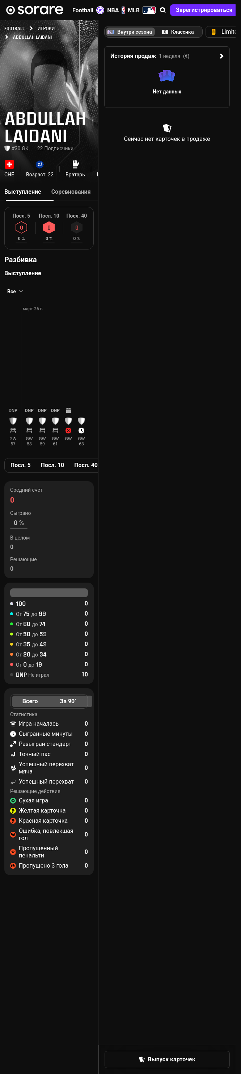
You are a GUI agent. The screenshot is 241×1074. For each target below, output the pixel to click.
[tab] (178, 32)
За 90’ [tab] (68, 701)
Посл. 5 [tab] (20, 465)
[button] (163, 10)
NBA (116, 10)
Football (88, 10)
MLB (142, 10)
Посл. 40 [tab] (86, 465)
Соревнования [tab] (71, 191)
